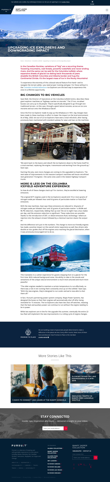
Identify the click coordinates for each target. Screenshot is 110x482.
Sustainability (17, 459)
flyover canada (54, 458)
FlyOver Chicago (54, 467)
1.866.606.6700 (76, 445)
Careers (28, 459)
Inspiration (25, 457)
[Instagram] (85, 459)
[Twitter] (79, 459)
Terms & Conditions (49, 471)
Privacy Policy (27, 471)
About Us (15, 457)
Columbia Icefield (37, 55)
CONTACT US (87, 445)
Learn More (42, 331)
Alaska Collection (55, 442)
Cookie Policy (37, 471)
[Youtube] (90, 459)
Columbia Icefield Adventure (35, 82)
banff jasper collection (53, 446)
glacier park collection (53, 451)
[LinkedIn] (73, 462)
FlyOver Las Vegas (55, 464)
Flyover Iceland (54, 461)
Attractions (28, 55)
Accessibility (30, 462)
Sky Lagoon (52, 455)
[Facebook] (73, 459)
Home (22, 55)
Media (21, 462)
